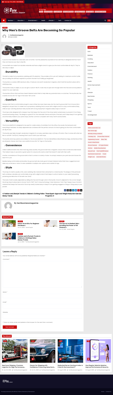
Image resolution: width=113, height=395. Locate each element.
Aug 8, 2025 (62, 370)
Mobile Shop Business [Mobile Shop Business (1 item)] (100, 148)
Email (5, 302)
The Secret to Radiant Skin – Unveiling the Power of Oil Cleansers (69, 225)
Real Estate (91, 96)
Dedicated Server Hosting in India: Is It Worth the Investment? (70, 366)
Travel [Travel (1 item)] (104, 154)
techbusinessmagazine (16, 35)
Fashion (90, 70)
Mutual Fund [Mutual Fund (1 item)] (91, 151)
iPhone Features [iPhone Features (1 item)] (92, 145)
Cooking (90, 59)
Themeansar (31, 391)
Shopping (90, 100)
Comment (6, 259)
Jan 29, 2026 (7, 370)
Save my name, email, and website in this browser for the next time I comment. (28, 322)
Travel (89, 111)
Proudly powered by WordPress (9, 391)
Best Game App (90, 11)
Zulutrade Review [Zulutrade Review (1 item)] (101, 157)
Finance (90, 74)
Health (43, 20)
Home (102, 391)
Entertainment (33, 20)
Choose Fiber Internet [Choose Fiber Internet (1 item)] (103, 136)
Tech (59, 20)
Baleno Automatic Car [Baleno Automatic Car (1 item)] (94, 128)
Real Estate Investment (100, 11)
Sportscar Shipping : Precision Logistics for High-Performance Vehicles (13, 367)
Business (11, 20)
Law (89, 89)
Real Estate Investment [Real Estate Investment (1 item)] (94, 154)
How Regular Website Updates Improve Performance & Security (97, 366)
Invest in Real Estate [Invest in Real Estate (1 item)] (93, 142)
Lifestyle (52, 20)
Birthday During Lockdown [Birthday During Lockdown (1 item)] (95, 133)
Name (5, 292)
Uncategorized (92, 115)
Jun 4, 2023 (21, 242)
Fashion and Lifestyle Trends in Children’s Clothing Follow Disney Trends (29, 238)
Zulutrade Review (48, 11)
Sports (90, 104)
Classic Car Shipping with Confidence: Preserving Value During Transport (42, 367)
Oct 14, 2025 (35, 370)
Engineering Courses (80, 11)
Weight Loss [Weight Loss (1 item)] (91, 157)
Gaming (90, 77)
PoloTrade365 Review (68, 11)
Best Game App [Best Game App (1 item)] (92, 130)
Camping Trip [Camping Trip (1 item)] (92, 136)
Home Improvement (94, 85)
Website (5, 312)
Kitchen (41, 11)
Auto (89, 51)
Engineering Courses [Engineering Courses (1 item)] (93, 139)
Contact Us (68, 20)
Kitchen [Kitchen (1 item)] (90, 148)
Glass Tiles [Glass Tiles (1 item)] (104, 139)
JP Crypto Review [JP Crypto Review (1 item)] (103, 145)
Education (21, 20)
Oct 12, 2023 (21, 227)
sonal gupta (29, 227)
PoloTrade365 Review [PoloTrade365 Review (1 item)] (102, 151)
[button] (105, 20)
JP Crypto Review (58, 11)
